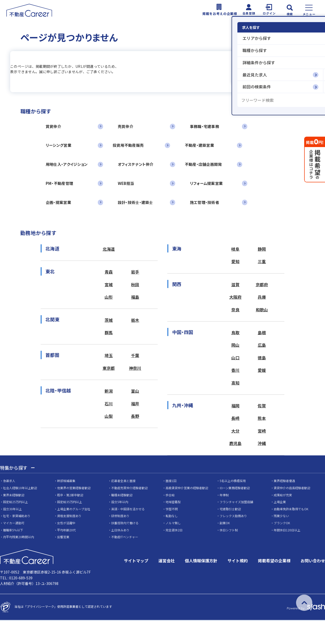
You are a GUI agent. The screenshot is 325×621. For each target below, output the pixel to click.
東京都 (109, 369)
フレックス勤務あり (233, 517)
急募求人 (9, 482)
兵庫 (262, 298)
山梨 (109, 417)
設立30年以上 (12, 510)
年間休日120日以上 (287, 531)
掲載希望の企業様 (274, 562)
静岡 (262, 250)
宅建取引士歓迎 (230, 510)
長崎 (235, 419)
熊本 (262, 419)
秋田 (135, 285)
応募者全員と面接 (123, 482)
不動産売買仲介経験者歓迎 (129, 489)
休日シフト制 (229, 531)
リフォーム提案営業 (206, 183)
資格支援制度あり (69, 517)
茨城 (109, 321)
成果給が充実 (283, 495)
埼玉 (109, 356)
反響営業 (63, 538)
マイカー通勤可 (13, 524)
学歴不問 (172, 510)
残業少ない (281, 517)
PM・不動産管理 (59, 183)
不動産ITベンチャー (124, 538)
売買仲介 (126, 126)
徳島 (262, 359)
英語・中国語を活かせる (128, 510)
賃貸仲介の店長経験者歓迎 (292, 489)
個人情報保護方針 (201, 562)
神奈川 (135, 369)
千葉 (135, 356)
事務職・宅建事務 (205, 126)
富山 (135, 392)
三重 (262, 262)
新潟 (109, 392)
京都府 (262, 285)
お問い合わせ (313, 562)
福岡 (235, 407)
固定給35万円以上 (69, 503)
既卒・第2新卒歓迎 (70, 495)
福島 (135, 298)
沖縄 (262, 444)
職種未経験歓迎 (122, 495)
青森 (109, 272)
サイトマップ (136, 562)
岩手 (135, 272)
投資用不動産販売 (128, 145)
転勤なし (172, 517)
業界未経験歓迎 (13, 495)
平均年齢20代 (66, 531)
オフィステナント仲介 (136, 164)
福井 (135, 405)
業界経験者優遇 (284, 482)
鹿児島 (235, 444)
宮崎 (262, 432)
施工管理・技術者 (205, 202)
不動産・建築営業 (200, 145)
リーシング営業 (58, 145)
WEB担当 (126, 183)
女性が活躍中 (66, 524)
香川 (235, 371)
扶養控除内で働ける (125, 524)
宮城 (109, 285)
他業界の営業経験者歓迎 (74, 489)
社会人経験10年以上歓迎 (20, 489)
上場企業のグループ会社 (73, 510)
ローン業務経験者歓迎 (235, 489)
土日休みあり (120, 531)
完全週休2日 (174, 531)
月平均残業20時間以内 (18, 538)
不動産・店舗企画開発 (203, 164)
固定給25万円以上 (15, 503)
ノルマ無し (173, 524)
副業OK (225, 524)
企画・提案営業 (58, 202)
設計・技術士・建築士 (135, 202)
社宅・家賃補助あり (16, 517)
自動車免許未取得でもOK (291, 510)
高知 (235, 384)
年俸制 (224, 495)
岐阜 (235, 250)
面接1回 (171, 482)
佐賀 (262, 407)
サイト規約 (238, 562)
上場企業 (280, 503)
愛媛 (262, 371)
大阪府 (235, 298)
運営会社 (166, 562)
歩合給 (170, 495)
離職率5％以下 (13, 531)
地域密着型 (173, 503)
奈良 (235, 310)
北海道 (109, 250)
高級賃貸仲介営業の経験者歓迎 (187, 489)
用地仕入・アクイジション (67, 164)
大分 (235, 432)
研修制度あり (120, 517)
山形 (109, 298)
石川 (109, 405)
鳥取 (235, 333)
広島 (262, 346)
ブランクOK (282, 524)
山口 (235, 359)
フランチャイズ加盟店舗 (236, 503)
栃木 (135, 321)
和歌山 (262, 310)
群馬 (109, 333)
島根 (262, 333)
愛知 (235, 262)
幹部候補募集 (66, 482)
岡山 (235, 346)
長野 (135, 417)
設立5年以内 (119, 503)
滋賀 (235, 285)
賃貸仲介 (53, 126)
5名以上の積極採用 (233, 482)
